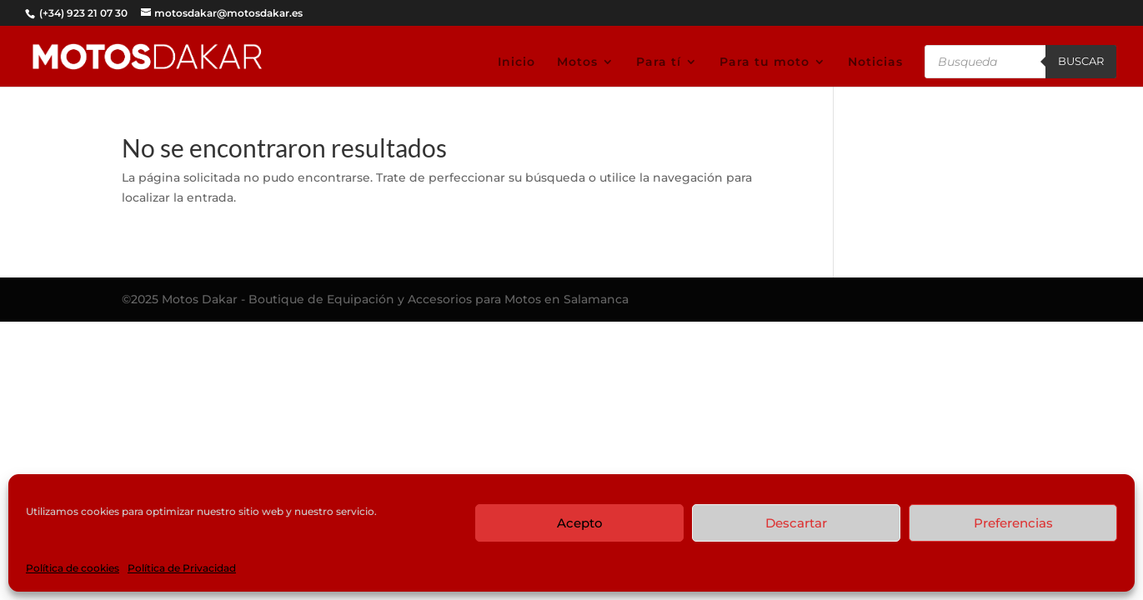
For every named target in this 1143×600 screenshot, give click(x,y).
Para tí (658, 62)
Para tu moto (764, 62)
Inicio (516, 62)
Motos (577, 62)
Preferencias (1013, 523)
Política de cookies (72, 568)
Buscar (1081, 61)
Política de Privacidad (182, 568)
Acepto (580, 523)
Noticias (875, 62)
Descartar (796, 523)
